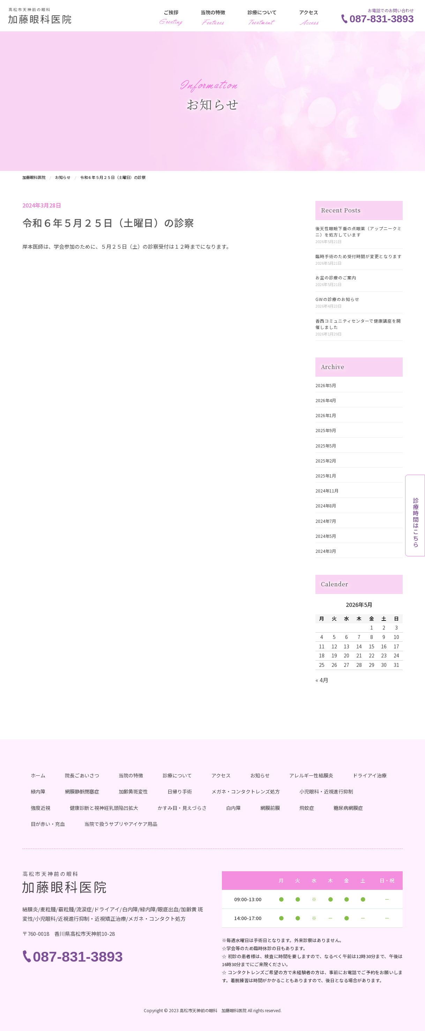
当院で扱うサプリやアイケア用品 (120, 823)
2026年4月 (325, 400)
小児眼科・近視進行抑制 (326, 791)
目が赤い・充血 (48, 823)
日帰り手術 (179, 791)
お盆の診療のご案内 (335, 277)
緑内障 (38, 791)
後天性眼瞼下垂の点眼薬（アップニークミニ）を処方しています (358, 231)
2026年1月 (325, 415)
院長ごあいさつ (82, 775)
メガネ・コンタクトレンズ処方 (245, 791)
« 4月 (321, 680)
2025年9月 (325, 430)
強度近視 (40, 807)
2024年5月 (325, 536)
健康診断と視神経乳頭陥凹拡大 (104, 807)
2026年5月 (325, 385)
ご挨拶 (171, 12)
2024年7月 (325, 521)
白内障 (233, 807)
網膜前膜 (270, 807)
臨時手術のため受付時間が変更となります (358, 256)
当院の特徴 (213, 12)
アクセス (308, 12)
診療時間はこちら (415, 522)
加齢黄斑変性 (133, 791)
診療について (262, 12)
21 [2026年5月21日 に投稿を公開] (359, 655)
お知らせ (260, 775)
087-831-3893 (382, 18)
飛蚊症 (306, 807)
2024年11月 (326, 491)
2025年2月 (325, 461)
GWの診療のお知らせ (337, 299)
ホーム (38, 775)
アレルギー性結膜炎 (311, 775)
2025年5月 (325, 446)
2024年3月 (325, 551)
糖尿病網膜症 (348, 807)
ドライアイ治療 (370, 775)
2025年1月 (325, 476)
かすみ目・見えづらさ (182, 807)
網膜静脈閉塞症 (82, 791)
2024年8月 (325, 506)
